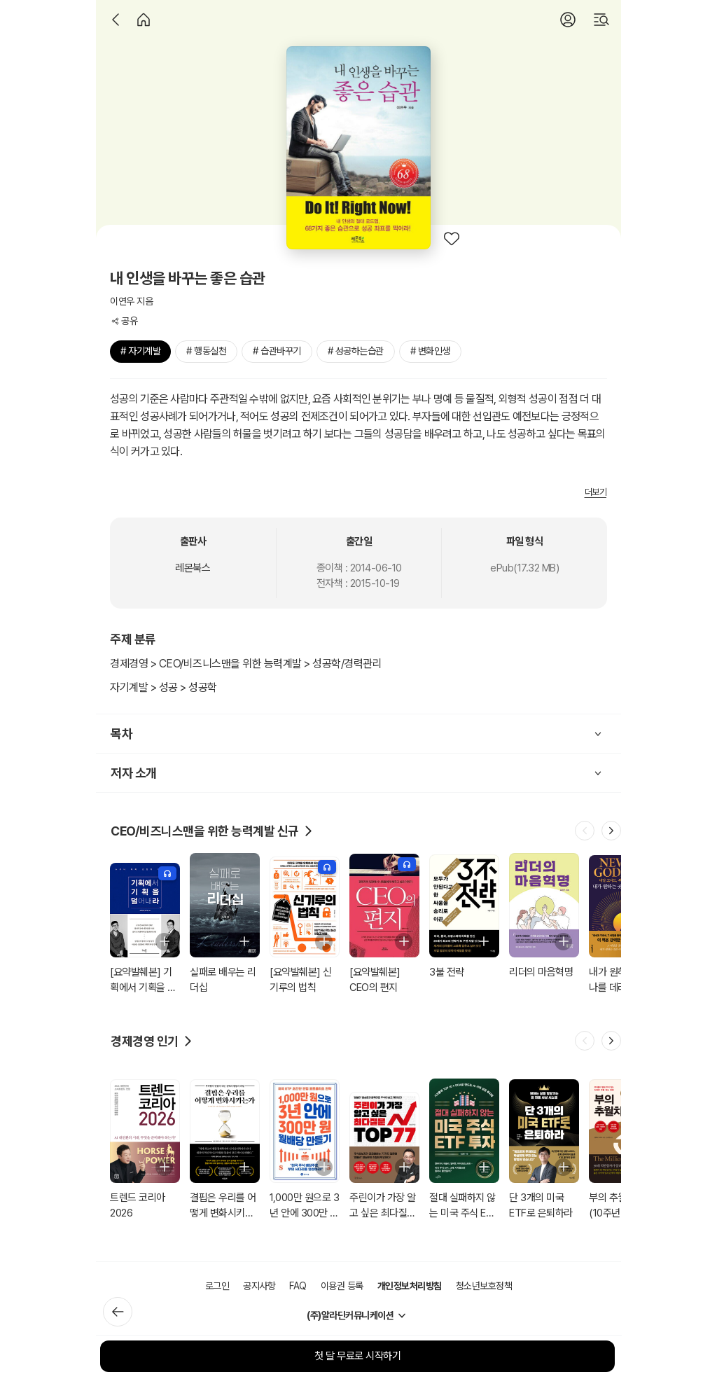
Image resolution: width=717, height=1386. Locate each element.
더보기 (596, 492)
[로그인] (568, 20)
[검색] (601, 20)
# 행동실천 (206, 350)
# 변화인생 (430, 350)
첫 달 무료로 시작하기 (357, 1356)
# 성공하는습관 (356, 350)
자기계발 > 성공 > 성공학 (163, 687)
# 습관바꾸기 (277, 350)
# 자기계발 (140, 350)
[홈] (144, 20)
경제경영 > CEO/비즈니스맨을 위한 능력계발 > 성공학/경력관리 (246, 663)
